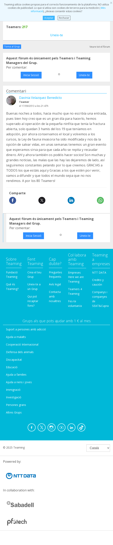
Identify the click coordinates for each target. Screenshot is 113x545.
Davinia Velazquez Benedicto (40, 97)
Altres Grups (14, 412)
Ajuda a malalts (16, 337)
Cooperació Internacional (22, 344)
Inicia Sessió (31, 75)
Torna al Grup (12, 46)
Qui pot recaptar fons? (32, 301)
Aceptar (48, 18)
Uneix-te (56, 35)
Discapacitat (14, 359)
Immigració (13, 390)
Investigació (13, 397)
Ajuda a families (16, 374)
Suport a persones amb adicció (26, 329)
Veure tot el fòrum (100, 46)
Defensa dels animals (20, 352)
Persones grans (16, 405)
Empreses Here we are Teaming (76, 277)
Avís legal (55, 284)
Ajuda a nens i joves (19, 382)
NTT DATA (99, 272)
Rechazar (64, 18)
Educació (12, 367)
